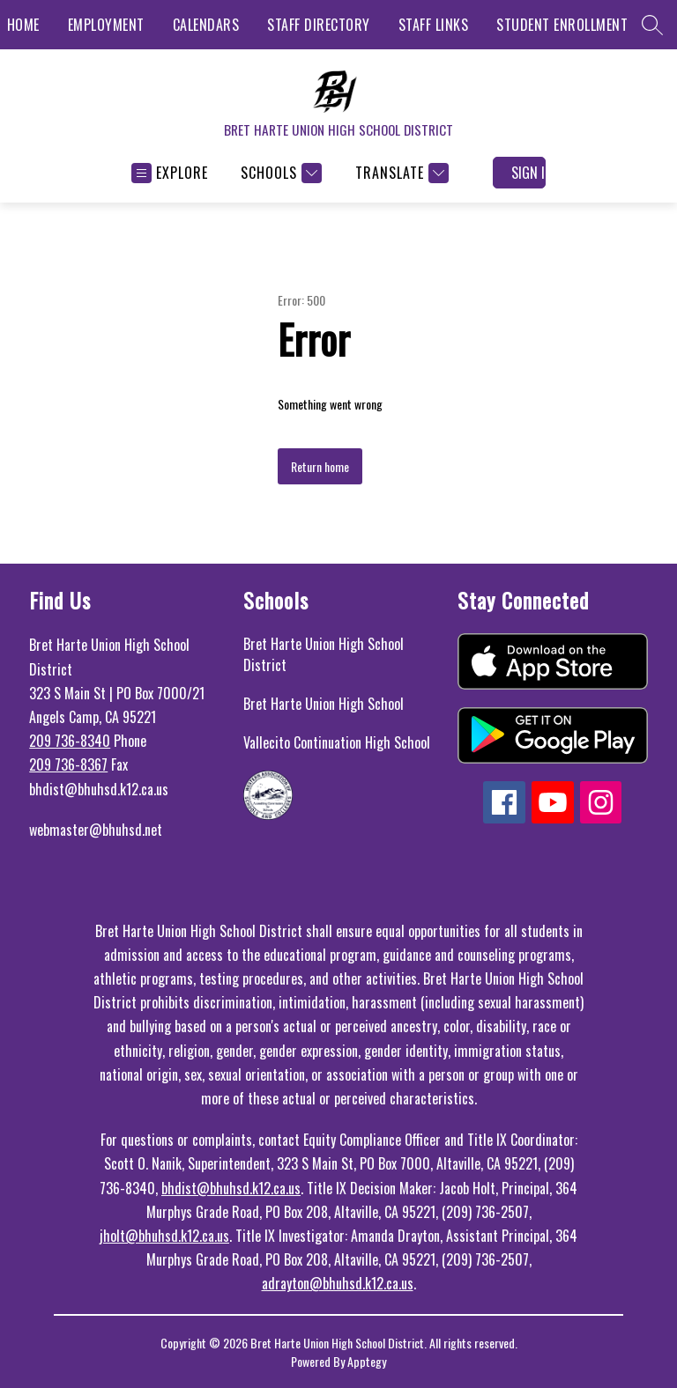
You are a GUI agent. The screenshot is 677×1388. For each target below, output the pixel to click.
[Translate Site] (400, 173)
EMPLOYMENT (106, 24)
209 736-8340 (69, 740)
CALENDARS (206, 24)
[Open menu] (169, 173)
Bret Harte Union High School (323, 703)
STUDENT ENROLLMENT (562, 24)
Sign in (528, 172)
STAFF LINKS (433, 24)
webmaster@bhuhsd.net (95, 829)
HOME (23, 24)
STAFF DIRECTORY (318, 24)
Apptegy (366, 1361)
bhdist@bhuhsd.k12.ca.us (231, 1188)
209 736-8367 (68, 764)
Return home (320, 466)
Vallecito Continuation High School (336, 742)
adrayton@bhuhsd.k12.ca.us (337, 1283)
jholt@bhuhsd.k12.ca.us (164, 1235)
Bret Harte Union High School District (323, 654)
